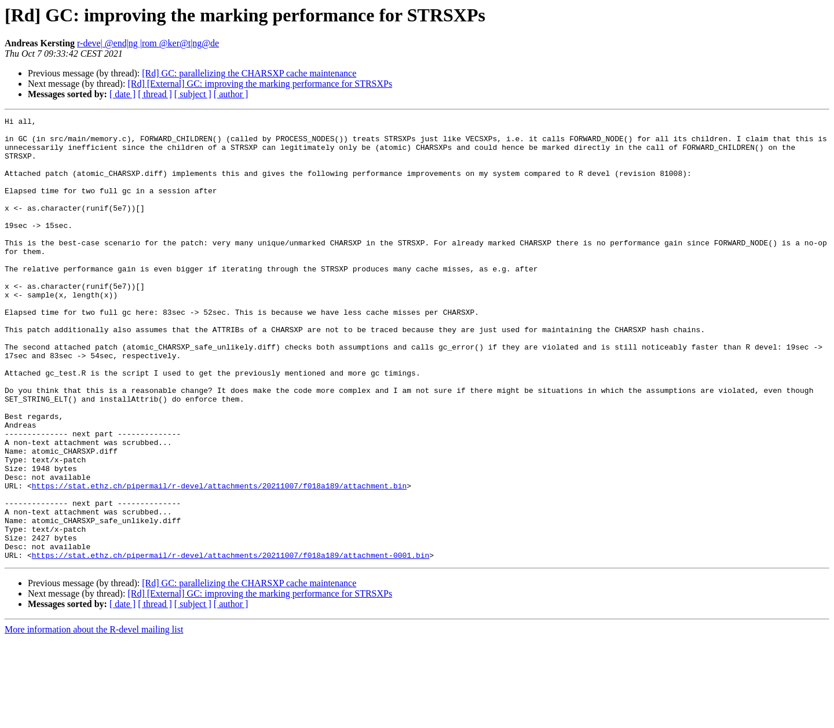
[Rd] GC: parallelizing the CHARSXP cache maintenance (249, 73)
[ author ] (231, 94)
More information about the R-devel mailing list (94, 718)
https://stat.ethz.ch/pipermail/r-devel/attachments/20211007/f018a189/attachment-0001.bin (230, 643)
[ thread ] (155, 94)
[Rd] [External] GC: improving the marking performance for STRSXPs (259, 84)
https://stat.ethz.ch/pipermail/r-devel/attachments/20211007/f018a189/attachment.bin (219, 560)
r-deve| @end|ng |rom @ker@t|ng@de (148, 43)
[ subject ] (192, 94)
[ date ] (122, 94)
